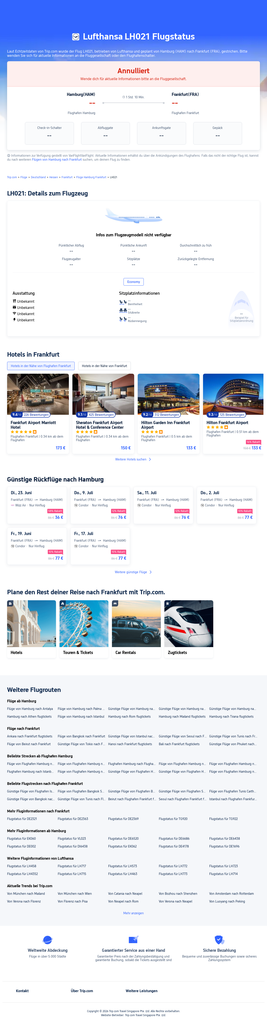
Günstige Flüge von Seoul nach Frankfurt (184, 736)
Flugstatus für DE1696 (224, 846)
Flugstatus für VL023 (72, 838)
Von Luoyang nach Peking (227, 901)
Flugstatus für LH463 (122, 874)
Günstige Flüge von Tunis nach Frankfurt (234, 736)
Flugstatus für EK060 (21, 838)
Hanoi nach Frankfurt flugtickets (130, 744)
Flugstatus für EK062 (122, 846)
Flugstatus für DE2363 (73, 819)
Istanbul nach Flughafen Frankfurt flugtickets (234, 799)
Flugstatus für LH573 (122, 866)
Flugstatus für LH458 (21, 866)
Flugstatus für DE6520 (123, 838)
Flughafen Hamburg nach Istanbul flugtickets (32, 771)
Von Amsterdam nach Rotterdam (231, 893)
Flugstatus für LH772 (173, 866)
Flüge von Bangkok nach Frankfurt (81, 736)
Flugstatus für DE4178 (174, 846)
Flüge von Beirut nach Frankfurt (29, 744)
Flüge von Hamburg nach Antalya (30, 709)
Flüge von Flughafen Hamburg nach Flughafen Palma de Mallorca (234, 764)
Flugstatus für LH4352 (22, 874)
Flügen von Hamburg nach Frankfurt (57, 159)
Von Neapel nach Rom (123, 901)
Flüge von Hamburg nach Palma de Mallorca (83, 709)
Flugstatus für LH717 (72, 866)
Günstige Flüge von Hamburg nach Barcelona (234, 709)
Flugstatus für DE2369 (123, 819)
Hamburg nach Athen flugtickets (29, 716)
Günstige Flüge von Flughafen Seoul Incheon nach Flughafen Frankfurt (184, 791)
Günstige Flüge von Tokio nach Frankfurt (83, 744)
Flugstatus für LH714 (223, 874)
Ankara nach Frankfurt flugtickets (29, 736)
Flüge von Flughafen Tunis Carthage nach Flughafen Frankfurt (234, 791)
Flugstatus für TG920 (173, 819)
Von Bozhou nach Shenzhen (178, 893)
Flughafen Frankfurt (185, 113)
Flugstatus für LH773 (173, 874)
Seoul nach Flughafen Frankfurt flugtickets (184, 799)
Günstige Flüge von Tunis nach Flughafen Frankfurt (83, 799)
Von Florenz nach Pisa (73, 901)
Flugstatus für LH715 (72, 874)
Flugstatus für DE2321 (22, 819)
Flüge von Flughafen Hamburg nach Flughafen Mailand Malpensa (32, 764)
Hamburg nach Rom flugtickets (129, 716)
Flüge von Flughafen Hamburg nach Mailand (83, 771)
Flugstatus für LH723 (223, 866)
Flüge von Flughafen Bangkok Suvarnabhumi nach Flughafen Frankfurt (83, 791)
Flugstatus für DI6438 (73, 846)
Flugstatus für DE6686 (174, 838)
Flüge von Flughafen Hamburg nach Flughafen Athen (83, 764)
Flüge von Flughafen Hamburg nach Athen (234, 771)
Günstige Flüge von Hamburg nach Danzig (184, 709)
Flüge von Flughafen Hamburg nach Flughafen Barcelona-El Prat (184, 764)
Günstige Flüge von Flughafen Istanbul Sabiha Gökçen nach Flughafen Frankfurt (32, 791)
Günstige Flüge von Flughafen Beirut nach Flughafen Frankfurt (133, 791)
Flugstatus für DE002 (21, 846)
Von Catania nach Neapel (125, 893)
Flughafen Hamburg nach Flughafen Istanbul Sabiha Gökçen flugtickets (133, 764)
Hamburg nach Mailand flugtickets (182, 716)
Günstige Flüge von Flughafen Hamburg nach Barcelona (133, 771)
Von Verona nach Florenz (24, 901)
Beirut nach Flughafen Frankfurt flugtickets (133, 799)
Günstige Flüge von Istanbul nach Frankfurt (133, 736)
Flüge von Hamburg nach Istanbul (81, 716)
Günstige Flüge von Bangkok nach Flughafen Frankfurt (32, 799)
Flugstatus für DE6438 (224, 838)
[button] (223, 7)
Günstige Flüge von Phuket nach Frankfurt (234, 744)
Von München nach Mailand (26, 893)
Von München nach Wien (75, 893)
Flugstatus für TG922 (223, 819)
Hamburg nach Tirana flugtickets (231, 716)
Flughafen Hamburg (81, 113)
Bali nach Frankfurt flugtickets (179, 744)
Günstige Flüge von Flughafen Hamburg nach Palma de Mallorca (184, 771)
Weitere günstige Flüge (133, 572)
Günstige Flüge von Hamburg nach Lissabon (133, 709)
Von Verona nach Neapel (175, 901)
